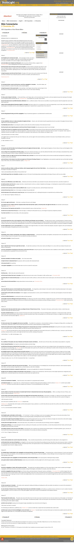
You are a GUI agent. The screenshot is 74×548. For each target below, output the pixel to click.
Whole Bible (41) (40, 53)
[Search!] (46, 39)
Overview (39, 46)
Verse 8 (3, 179)
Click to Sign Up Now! (66, 1)
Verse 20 (3, 378)
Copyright (39, 47)
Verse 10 (3, 218)
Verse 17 (3, 320)
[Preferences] (72, 5)
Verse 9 (3, 199)
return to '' (30, 52)
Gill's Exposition (28, 21)
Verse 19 (3, 363)
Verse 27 (3, 495)
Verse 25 (3, 465)
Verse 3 (3, 94)
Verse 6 (3, 145)
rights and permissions (36, 536)
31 (43, 32)
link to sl (55, 536)
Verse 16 (3, 306)
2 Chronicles (37, 21)
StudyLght (8, 2)
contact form (57, 538)
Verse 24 (3, 450)
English (20, 21)
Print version (39, 44)
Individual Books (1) (41, 57)
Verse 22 (3, 412)
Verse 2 (3, 82)
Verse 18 (3, 339)
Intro (4, 35)
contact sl (45, 536)
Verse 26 (3, 482)
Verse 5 (3, 118)
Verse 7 (3, 165)
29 (5, 32)
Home (3, 21)
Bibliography (39, 49)
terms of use (19, 536)
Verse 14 (3, 270)
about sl (50, 536)
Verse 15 (3, 286)
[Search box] (40, 39)
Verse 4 (3, 111)
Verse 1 (3, 55)
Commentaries (12, 21)
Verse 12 (3, 243)
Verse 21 (3, 389)
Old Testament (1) (40, 55)
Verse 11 (3, 232)
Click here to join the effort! (29, 17)
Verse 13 (3, 256)
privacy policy (27, 536)
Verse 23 (3, 437)
